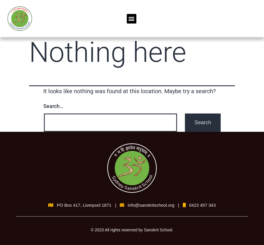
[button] (131, 19)
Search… (53, 106)
